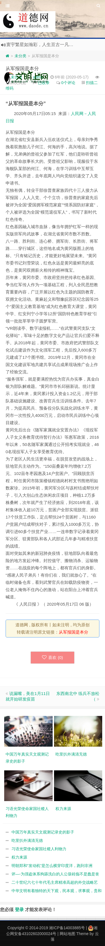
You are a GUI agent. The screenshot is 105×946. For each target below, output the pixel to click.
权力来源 (19, 857)
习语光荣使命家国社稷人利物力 (38, 849)
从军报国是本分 (22, 68)
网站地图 (67, 933)
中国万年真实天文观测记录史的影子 (42, 832)
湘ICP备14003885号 (67, 928)
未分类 (20, 56)
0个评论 (68, 82)
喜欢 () (52, 657)
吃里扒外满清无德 (27, 840)
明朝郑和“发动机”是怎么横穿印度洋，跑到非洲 (51, 865)
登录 (19, 909)
